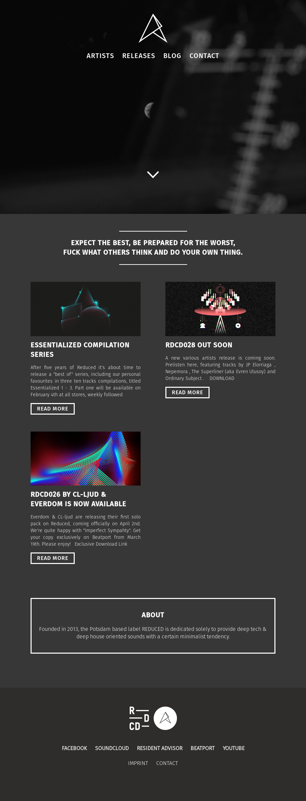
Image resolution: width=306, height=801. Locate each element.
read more (52, 409)
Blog (172, 56)
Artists (100, 56)
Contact (204, 56)
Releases (138, 56)
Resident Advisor (159, 748)
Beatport (203, 748)
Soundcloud (112, 748)
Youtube (234, 748)
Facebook (74, 748)
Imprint (138, 763)
